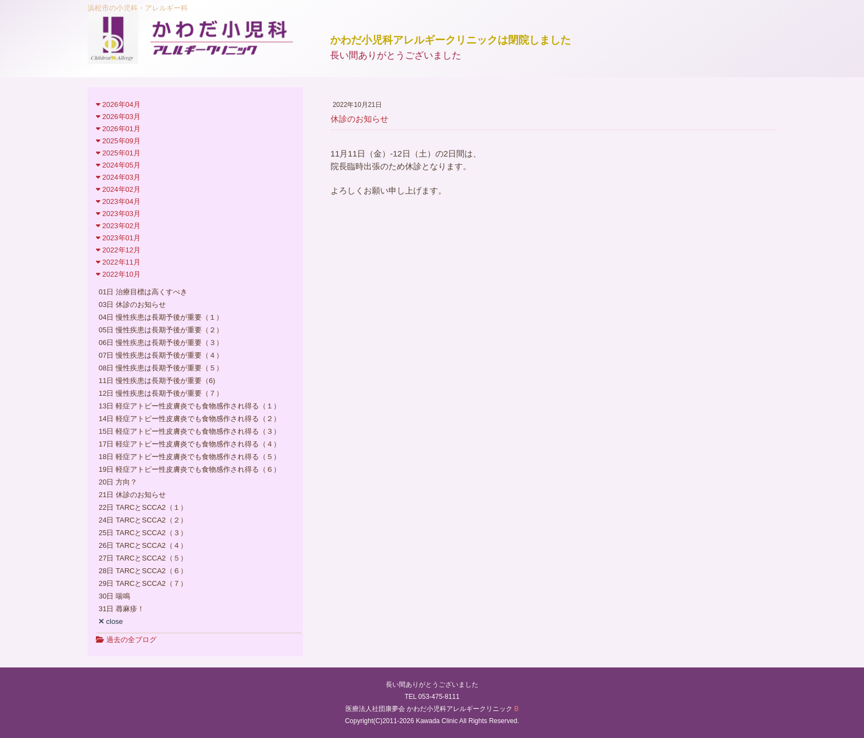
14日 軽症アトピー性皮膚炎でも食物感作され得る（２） (189, 418)
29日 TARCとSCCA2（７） (143, 583)
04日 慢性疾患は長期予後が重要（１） (161, 317)
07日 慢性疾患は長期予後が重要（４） (161, 355)
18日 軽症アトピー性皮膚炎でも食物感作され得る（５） (189, 457)
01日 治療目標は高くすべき (143, 292)
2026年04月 (118, 104)
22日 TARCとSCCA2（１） (143, 507)
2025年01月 (118, 153)
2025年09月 (118, 141)
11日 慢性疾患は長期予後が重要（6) (157, 380)
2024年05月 (118, 165)
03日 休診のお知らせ (132, 304)
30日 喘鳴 (114, 596)
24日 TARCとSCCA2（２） (143, 520)
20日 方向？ (118, 482)
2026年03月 (118, 116)
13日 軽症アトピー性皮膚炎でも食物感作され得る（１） (189, 406)
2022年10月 (118, 274)
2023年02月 (118, 226)
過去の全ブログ (126, 639)
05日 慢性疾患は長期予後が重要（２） (161, 330)
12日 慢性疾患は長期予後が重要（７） (161, 393)
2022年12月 (118, 250)
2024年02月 (118, 189)
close (111, 621)
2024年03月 (118, 177)
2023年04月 (118, 201)
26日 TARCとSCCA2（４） (143, 545)
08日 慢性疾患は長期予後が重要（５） (161, 368)
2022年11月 (118, 262)
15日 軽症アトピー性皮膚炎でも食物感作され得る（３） (189, 431)
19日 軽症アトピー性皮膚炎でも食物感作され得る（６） (189, 469)
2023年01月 (118, 238)
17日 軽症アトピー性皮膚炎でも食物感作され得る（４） (189, 444)
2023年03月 (118, 213)
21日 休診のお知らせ (132, 495)
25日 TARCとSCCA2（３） (143, 533)
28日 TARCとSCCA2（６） (143, 571)
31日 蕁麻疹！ (121, 609)
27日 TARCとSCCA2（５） (143, 558)
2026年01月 (118, 129)
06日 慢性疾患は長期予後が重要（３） (161, 342)
